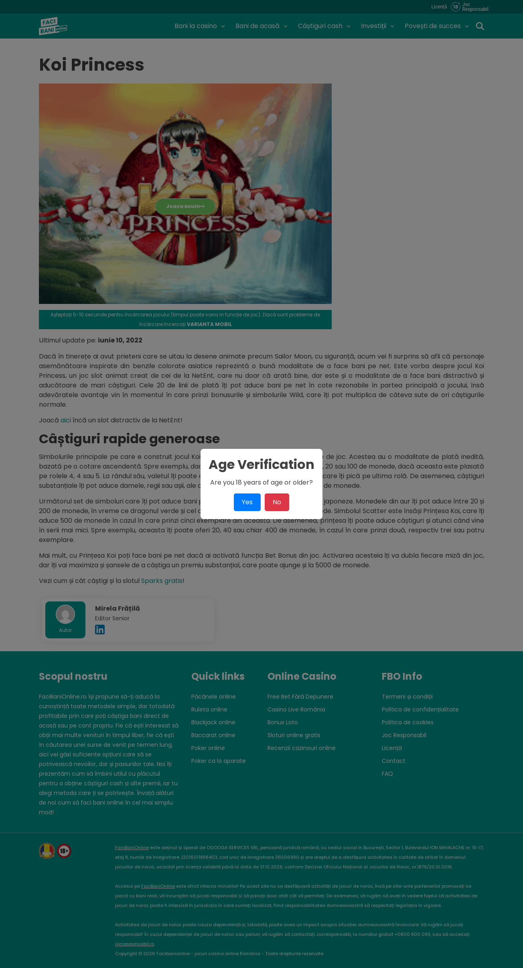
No (277, 502)
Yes (247, 502)
